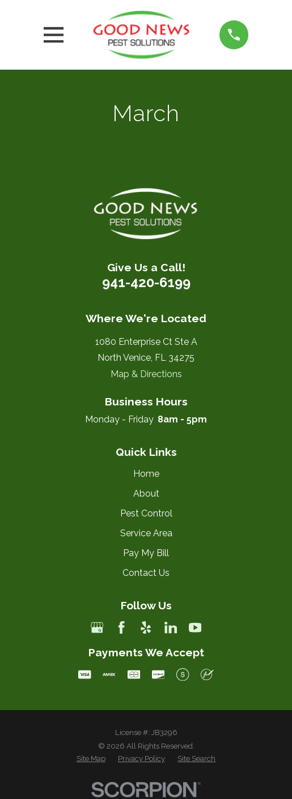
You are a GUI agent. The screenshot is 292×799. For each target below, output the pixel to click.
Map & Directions (146, 374)
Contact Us (146, 572)
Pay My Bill (146, 553)
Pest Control (146, 513)
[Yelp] (145, 627)
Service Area (146, 533)
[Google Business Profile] (97, 627)
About (146, 493)
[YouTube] (195, 627)
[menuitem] (91, 758)
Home (146, 473)
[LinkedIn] (170, 627)
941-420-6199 (146, 282)
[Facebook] (121, 627)
